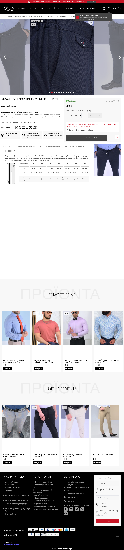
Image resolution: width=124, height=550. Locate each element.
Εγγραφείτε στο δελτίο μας (106, 478)
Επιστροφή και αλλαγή (74, 146)
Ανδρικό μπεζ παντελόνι (103, 454)
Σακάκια (8, 490)
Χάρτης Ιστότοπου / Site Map (46, 509)
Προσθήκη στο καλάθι (86, 138)
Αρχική (10, 16)
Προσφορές (92, 8)
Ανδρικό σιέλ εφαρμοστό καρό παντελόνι (13, 455)
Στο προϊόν (7, 369)
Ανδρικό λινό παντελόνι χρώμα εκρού (72, 455)
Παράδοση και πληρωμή (45, 482)
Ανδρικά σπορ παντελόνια (57, 16)
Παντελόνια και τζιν (12, 487)
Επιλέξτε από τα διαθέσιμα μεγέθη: (78, 110)
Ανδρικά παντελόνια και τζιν (37, 16)
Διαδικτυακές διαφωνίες (44, 501)
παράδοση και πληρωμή (50, 146)
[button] (49, 92)
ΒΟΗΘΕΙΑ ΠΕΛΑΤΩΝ (42, 476)
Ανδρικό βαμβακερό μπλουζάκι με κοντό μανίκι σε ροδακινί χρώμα (46, 362)
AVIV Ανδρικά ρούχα (64, 549)
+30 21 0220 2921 (74, 497)
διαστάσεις (7, 146)
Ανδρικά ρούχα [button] (24, 8)
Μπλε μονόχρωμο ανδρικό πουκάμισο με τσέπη (14, 361)
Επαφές (71, 501)
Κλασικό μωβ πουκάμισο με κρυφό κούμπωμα (76, 361)
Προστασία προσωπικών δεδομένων (43, 491)
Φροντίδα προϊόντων (26, 146)
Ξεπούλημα (68, 8)
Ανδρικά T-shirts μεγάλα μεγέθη (15, 501)
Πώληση (80, 8)
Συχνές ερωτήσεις (42, 495)
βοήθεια (11, 151)
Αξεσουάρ (39, 8)
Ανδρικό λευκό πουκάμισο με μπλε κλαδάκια (107, 361)
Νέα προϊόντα (53, 8)
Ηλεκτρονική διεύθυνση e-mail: (106, 491)
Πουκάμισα (9, 485)
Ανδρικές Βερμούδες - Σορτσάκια (16, 495)
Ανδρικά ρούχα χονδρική (45, 506)
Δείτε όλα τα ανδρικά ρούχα (16, 503)
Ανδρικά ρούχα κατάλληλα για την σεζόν (16, 510)
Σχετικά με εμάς (41, 503)
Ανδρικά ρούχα (20, 16)
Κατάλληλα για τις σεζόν (14, 476)
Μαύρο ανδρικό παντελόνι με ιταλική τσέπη (45, 455)
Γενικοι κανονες (41, 498)
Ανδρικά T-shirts (11, 482)
